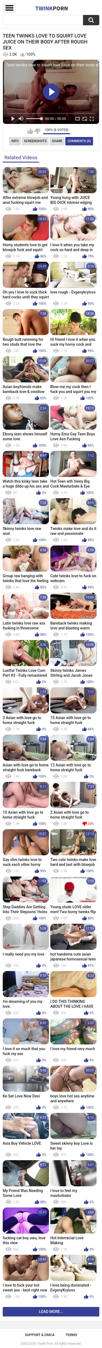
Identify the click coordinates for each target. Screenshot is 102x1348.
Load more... (51, 1311)
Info (15, 141)
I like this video (30, 131)
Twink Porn (45, 1344)
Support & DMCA (39, 1335)
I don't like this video (37, 131)
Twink (51, 8)
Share (57, 141)
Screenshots (35, 141)
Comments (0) (79, 141)
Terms (71, 1335)
